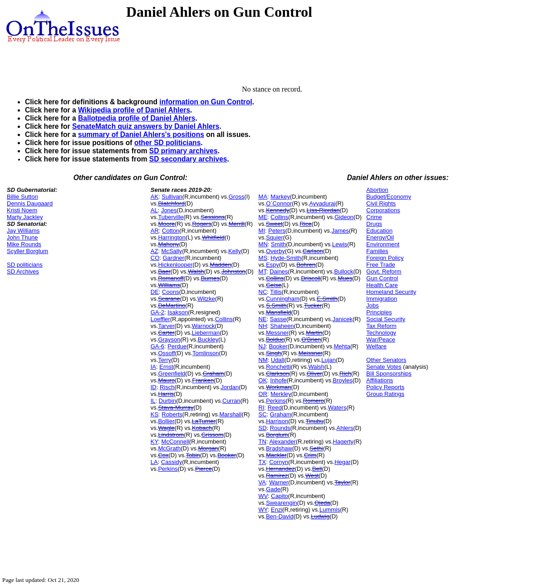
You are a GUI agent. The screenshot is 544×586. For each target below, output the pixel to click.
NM (263, 359)
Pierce (203, 468)
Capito (279, 496)
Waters (337, 407)
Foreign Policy (384, 257)
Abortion (377, 189)
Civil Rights (381, 203)
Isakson (177, 312)
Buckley (208, 339)
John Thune (22, 237)
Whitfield (213, 237)
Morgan (208, 448)
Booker (226, 455)
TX (262, 462)
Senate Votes (383, 366)
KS (154, 414)
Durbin (167, 400)
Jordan (230, 387)
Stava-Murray (175, 407)
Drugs (374, 223)
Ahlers (345, 428)
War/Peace (380, 339)
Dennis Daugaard (30, 203)
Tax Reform (381, 325)
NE (263, 319)
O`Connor (279, 203)
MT (262, 271)
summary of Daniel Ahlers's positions (141, 134)
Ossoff (166, 353)
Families (377, 251)
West (312, 475)
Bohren (305, 264)
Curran (231, 400)
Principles (379, 312)
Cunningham (282, 298)
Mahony (168, 244)
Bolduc (275, 339)
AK (154, 196)
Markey (280, 196)
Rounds (280, 428)
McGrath (169, 448)
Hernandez (280, 468)
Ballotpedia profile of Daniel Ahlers (137, 118)
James (340, 230)
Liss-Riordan (323, 210)
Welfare (376, 346)
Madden (220, 264)
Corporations (383, 210)
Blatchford (171, 203)
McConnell (175, 441)
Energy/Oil (380, 237)
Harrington (172, 237)
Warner (278, 482)
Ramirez (277, 475)
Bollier (166, 421)
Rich (345, 373)
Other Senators (386, 359)
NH (263, 325)
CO (155, 257)
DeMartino (171, 305)
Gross (237, 196)
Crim (310, 455)
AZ (154, 251)
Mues (345, 278)
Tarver (166, 325)
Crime (374, 217)
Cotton (170, 230)
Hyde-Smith (285, 257)
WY (263, 509)
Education (379, 230)
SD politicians (25, 264)
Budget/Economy (388, 196)
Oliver (314, 373)
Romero (313, 400)
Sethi (316, 448)
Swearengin (281, 502)
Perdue (176, 346)
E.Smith (327, 298)
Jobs (372, 305)
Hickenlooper (175, 264)
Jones (169, 210)
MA (263, 196)
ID (154, 387)
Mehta (342, 346)
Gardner (173, 257)
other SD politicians (167, 142)
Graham (213, 373)
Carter (166, 332)
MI (262, 230)
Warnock (203, 325)
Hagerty (343, 441)
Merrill (237, 223)
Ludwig (320, 516)
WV (263, 496)
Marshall (231, 414)
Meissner (311, 353)
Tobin (193, 455)
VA (262, 482)
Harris (166, 394)
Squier (274, 237)
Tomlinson (205, 353)
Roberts (172, 414)
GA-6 (157, 346)
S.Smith (276, 305)
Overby (275, 251)
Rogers (201, 223)
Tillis (276, 291)
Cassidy (171, 462)
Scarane (169, 298)
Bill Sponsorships (389, 373)
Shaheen (282, 325)
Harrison (277, 421)
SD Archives (23, 271)
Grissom (212, 434)
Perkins (167, 468)
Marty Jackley (25, 217)
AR (155, 230)
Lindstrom (171, 434)
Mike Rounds (24, 244)
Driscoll (310, 278)
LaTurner (204, 421)
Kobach (202, 428)
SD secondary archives (188, 159)
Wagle (166, 428)
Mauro (166, 380)
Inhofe (278, 380)
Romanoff (170, 278)
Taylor (342, 482)
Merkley (280, 394)
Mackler (276, 455)
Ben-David (280, 516)
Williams (169, 285)
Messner (277, 332)
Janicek (343, 319)
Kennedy (277, 210)
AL (154, 210)
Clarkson (277, 373)
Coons (170, 291)
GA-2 (157, 312)
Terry (164, 359)
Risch (167, 387)
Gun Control (382, 278)
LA (154, 462)
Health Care (381, 285)
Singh (273, 353)
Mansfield (278, 312)
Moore (166, 223)
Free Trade (380, 264)
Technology (381, 332)
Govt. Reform (383, 271)
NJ (262, 346)
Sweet (274, 223)
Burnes (210, 278)
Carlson (313, 251)
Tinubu (314, 421)
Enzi (276, 509)
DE (155, 291)
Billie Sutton (22, 196)
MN (263, 244)
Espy (272, 264)
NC (263, 291)
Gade (273, 489)
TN (262, 441)
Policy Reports (385, 387)
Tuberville (170, 217)
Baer (164, 271)
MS (263, 257)
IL (153, 400)
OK (263, 380)
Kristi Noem (22, 210)
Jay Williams (23, 230)
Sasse (278, 319)
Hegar (342, 462)
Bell (317, 468)
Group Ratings (385, 394)
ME (263, 217)
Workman (278, 387)
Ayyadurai (322, 203)
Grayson (169, 339)
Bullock (343, 271)
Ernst (166, 366)
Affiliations (379, 380)
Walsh (196, 271)
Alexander (282, 441)
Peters (276, 230)
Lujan (328, 359)
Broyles (343, 380)
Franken (203, 380)
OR (263, 394)
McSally (172, 251)
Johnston (233, 271)
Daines (279, 271)
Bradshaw (279, 448)
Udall (277, 359)
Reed (275, 407)
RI (262, 407)
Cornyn (278, 462)
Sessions (213, 217)
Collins (224, 319)
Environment (382, 244)
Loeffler (160, 319)
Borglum (277, 434)
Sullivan (172, 196)
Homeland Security (391, 291)
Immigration (381, 298)
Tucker (313, 305)
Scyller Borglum (27, 251)
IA (153, 366)
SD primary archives (183, 151)
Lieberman (206, 332)
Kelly (234, 251)
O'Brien (311, 339)
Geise (273, 285)
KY (154, 441)
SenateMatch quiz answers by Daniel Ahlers (145, 126)
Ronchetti (278, 366)
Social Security (385, 319)
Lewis (339, 244)
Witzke (206, 298)
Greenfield (171, 373)
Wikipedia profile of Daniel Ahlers (134, 110)
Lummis (329, 509)
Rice (306, 223)
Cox (163, 455)
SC (263, 414)
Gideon (343, 217)
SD (263, 428)
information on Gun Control (205, 102)
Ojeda (322, 502)
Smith (278, 244)
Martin (314, 332)
